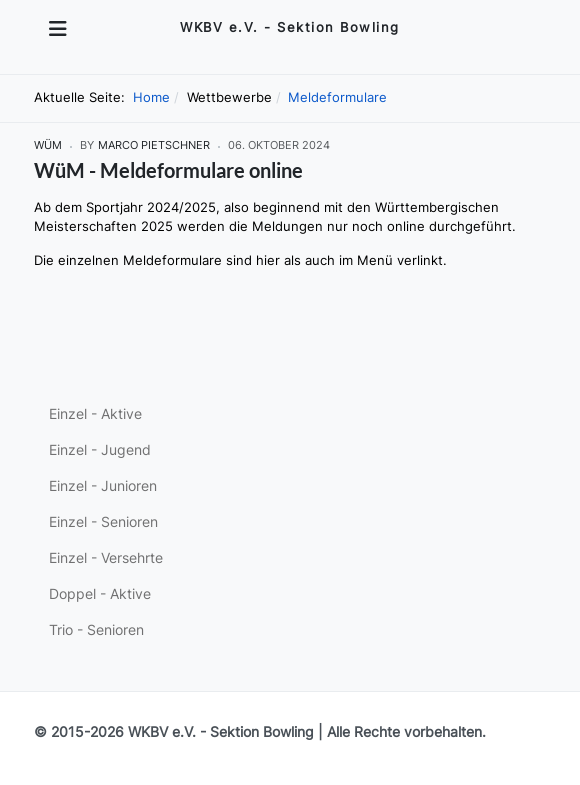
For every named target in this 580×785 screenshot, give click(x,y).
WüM (48, 145)
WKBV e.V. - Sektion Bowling (221, 731)
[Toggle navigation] (58, 29)
